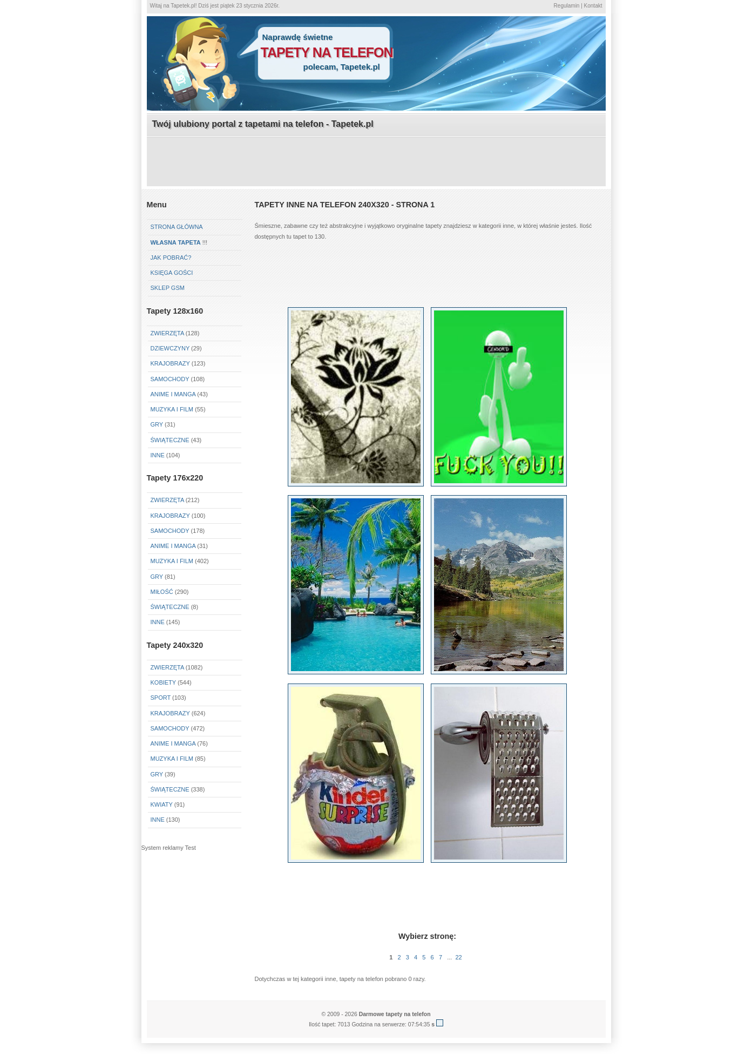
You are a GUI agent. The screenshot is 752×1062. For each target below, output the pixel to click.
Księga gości (172, 272)
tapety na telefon (327, 52)
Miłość (162, 592)
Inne (158, 455)
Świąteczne (170, 440)
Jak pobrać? (171, 257)
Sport (161, 697)
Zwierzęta (167, 333)
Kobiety (163, 682)
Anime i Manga (173, 394)
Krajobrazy (170, 363)
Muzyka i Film (172, 409)
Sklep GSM (168, 288)
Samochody (170, 379)
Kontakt (593, 6)
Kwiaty (162, 804)
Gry (157, 424)
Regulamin (567, 6)
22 (458, 957)
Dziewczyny (170, 348)
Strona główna (177, 227)
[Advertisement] (376, 162)
